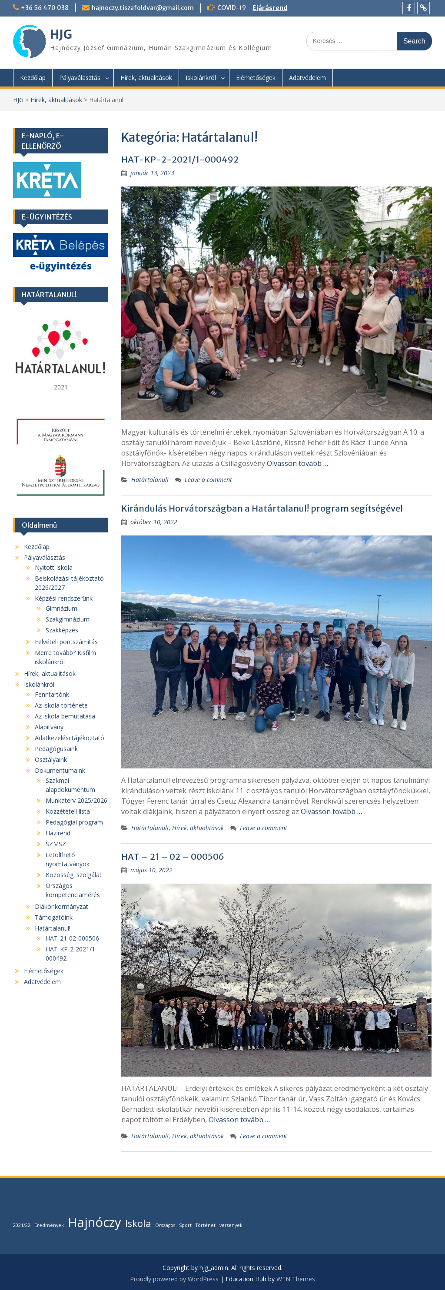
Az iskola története (61, 705)
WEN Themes (295, 1279)
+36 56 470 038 (45, 8)
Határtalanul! (150, 479)
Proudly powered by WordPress (174, 1279)
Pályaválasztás (79, 77)
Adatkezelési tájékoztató (69, 738)
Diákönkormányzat (61, 906)
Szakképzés (62, 630)
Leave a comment (208, 479)
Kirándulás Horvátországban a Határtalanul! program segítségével (262, 508)
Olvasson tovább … (297, 463)
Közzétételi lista (68, 811)
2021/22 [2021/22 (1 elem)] (21, 1225)
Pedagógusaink (56, 749)
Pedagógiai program (74, 822)
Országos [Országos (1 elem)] (165, 1225)
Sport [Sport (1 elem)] (185, 1225)
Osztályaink (51, 759)
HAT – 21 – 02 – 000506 (172, 856)
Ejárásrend (269, 8)
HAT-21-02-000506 (72, 938)
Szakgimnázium (68, 619)
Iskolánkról (201, 77)
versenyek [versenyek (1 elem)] (230, 1225)
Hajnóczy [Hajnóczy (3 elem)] (94, 1222)
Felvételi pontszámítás (66, 642)
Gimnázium (61, 608)
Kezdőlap (33, 77)
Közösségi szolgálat (74, 875)
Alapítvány (49, 727)
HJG (61, 34)
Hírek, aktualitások (146, 77)
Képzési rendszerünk (64, 598)
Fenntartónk (52, 694)
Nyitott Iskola (54, 567)
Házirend (58, 833)
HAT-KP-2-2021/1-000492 (180, 159)
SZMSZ (56, 844)
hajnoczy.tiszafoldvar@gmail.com (143, 8)
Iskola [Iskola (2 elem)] (138, 1223)
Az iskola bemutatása (65, 716)
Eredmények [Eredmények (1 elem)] (49, 1225)
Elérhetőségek (256, 77)
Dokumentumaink (60, 770)
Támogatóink (54, 917)
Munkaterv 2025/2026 (76, 800)
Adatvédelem (307, 77)
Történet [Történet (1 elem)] (206, 1225)
